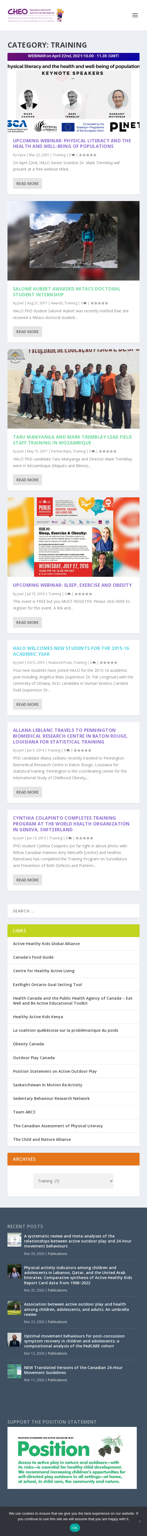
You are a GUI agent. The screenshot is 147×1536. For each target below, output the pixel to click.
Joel (21, 303)
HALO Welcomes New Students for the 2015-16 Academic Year (71, 651)
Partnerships (61, 451)
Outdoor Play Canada (34, 1057)
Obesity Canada (28, 1043)
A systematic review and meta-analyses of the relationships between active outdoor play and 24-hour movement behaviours (77, 1241)
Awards (57, 303)
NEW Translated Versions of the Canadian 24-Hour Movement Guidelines (73, 1370)
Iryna (21, 155)
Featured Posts (60, 662)
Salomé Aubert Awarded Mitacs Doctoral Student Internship (67, 292)
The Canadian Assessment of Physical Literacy (58, 1125)
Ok (75, 1528)
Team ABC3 (24, 1112)
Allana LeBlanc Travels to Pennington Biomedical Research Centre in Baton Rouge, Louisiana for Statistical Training (70, 736)
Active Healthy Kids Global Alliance (46, 943)
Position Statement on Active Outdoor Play (55, 1071)
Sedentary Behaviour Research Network (51, 1098)
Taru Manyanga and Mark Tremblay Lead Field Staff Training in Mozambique (72, 440)
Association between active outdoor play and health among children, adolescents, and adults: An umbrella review (76, 1309)
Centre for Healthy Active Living (43, 970)
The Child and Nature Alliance (42, 1139)
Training (59, 155)
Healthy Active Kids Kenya (38, 1016)
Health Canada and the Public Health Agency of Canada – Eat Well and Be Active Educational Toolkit (73, 1000)
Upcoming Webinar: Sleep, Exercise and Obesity (72, 585)
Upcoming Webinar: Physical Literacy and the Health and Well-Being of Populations (72, 144)
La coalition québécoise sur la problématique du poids (65, 1030)
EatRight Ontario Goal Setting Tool (47, 984)
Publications (57, 1253)
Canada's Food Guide (33, 957)
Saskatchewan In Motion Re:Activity (47, 1084)
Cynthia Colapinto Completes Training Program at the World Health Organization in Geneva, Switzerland (71, 824)
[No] (139, 1521)
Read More (27, 183)
